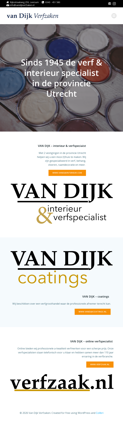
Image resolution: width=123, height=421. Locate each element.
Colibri (99, 413)
